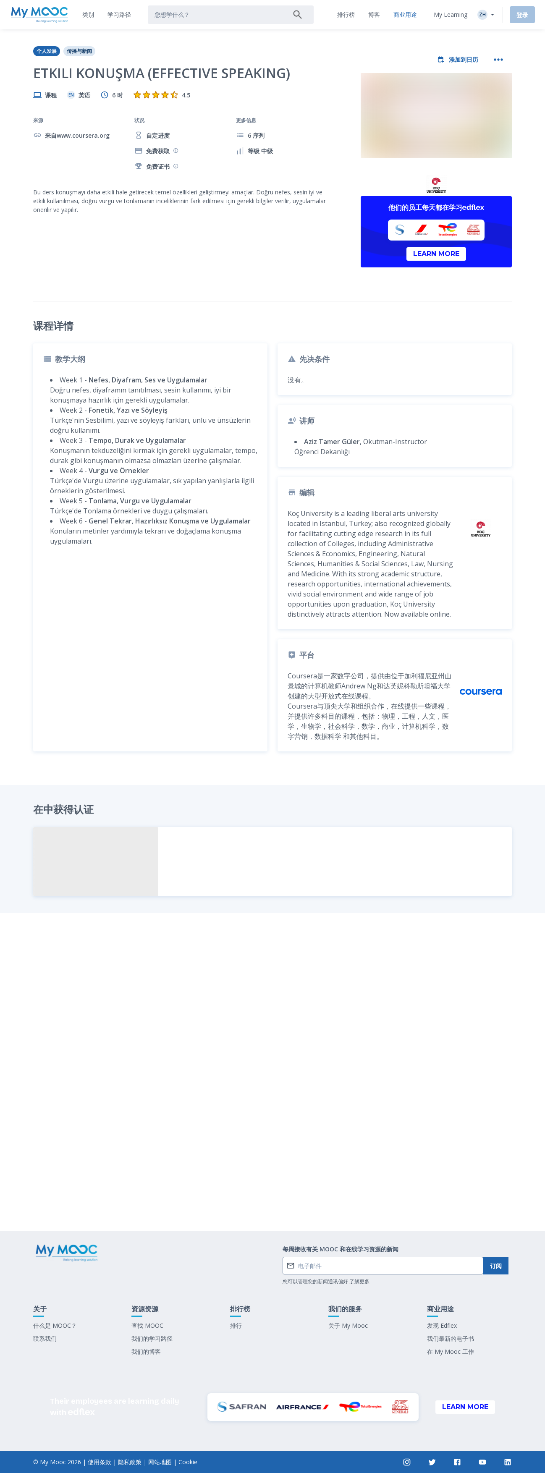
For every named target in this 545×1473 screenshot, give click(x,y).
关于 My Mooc (348, 1325)
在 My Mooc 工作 (450, 1351)
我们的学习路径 (152, 1338)
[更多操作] (498, 59)
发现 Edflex (442, 1325)
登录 (522, 15)
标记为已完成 (272, 1163)
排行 (236, 1325)
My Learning (450, 14)
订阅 (496, 1266)
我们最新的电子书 (450, 1338)
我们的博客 (146, 1351)
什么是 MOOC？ (55, 1325)
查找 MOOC (147, 1325)
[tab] (88, 14)
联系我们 (45, 1338)
